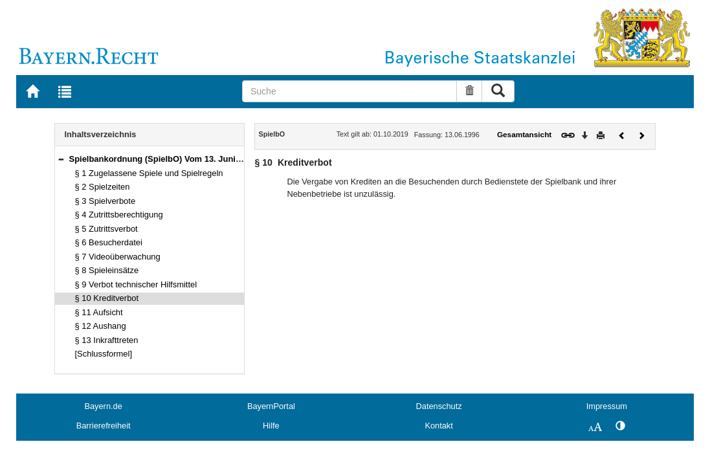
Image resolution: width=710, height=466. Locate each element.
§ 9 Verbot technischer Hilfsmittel (136, 284)
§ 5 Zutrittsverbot (106, 229)
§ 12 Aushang (100, 326)
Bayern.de (103, 406)
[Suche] (349, 91)
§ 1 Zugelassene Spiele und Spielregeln (149, 173)
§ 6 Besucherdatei (108, 242)
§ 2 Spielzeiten (102, 187)
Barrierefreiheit (103, 425)
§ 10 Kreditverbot (107, 298)
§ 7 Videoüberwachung (118, 256)
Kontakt (438, 425)
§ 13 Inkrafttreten (107, 340)
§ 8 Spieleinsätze (107, 270)
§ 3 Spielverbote (105, 201)
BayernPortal (271, 406)
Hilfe (271, 425)
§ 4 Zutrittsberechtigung (119, 214)
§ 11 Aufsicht (99, 312)
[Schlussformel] (104, 354)
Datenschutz (439, 406)
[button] (61, 159)
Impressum (606, 406)
